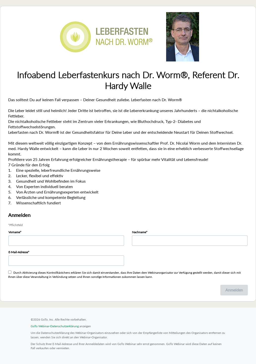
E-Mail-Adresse (18, 252)
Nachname (139, 232)
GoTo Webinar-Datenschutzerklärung (55, 326)
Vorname (14, 232)
